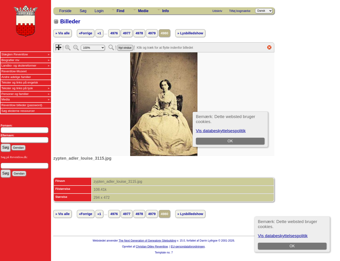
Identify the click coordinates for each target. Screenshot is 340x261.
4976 (114, 33)
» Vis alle (62, 33)
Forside (65, 11)
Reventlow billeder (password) (21, 105)
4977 (126, 33)
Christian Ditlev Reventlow (152, 246)
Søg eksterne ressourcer (18, 111)
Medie (143, 11)
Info (165, 11)
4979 (152, 33)
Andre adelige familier (16, 77)
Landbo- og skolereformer (18, 65)
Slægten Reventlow (14, 54)
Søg (83, 11)
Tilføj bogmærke (239, 11)
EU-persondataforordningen (188, 246)
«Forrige (85, 33)
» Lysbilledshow (190, 33)
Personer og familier (15, 94)
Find (120, 11)
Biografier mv (10, 60)
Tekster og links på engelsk (19, 82)
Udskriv (217, 11)
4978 (139, 33)
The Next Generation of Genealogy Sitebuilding (147, 240)
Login (99, 11)
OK (292, 246)
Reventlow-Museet (14, 71)
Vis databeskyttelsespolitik (283, 235)
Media (5, 99)
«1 (99, 33)
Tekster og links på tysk (17, 88)
